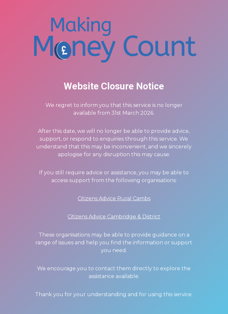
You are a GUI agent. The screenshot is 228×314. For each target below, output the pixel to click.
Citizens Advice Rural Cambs (114, 198)
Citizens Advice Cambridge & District (114, 217)
